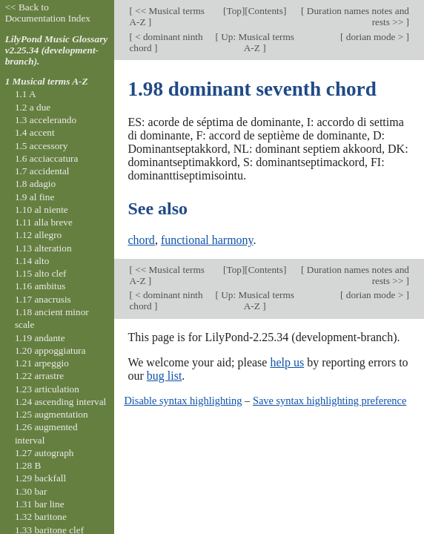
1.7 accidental (42, 171)
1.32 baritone (41, 516)
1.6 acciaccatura (46, 158)
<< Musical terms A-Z (167, 16)
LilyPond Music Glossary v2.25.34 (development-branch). (56, 50)
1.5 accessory (41, 145)
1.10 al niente (41, 209)
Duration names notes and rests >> (357, 16)
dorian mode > (374, 36)
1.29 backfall (40, 478)
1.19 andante (40, 337)
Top (233, 10)
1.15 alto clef (41, 273)
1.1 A (25, 93)
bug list (164, 375)
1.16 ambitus (40, 285)
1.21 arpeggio (42, 363)
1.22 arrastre (39, 375)
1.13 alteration (43, 248)
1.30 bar (31, 491)
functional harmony (207, 240)
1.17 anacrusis (43, 299)
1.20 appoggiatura (50, 350)
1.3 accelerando (45, 119)
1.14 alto (32, 260)
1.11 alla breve (44, 222)
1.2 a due (32, 107)
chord (140, 240)
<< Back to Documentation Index (47, 12)
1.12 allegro (38, 234)
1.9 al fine (34, 196)
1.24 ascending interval (60, 401)
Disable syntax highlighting (183, 400)
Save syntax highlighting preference (329, 400)
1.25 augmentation (51, 414)
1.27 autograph (44, 452)
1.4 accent (35, 132)
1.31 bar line (39, 504)
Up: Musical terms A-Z (256, 42)
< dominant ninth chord (165, 42)
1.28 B (28, 465)
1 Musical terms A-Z (46, 81)
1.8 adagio (35, 183)
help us (287, 362)
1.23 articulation (47, 389)
